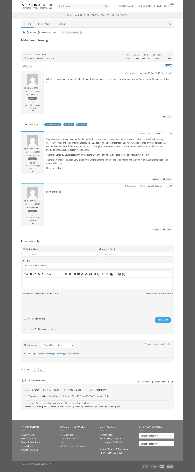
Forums (27, 24)
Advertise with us (29, 449)
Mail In (78, 15)
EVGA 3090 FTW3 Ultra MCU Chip (93, 396)
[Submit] (106, 6)
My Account (66, 434)
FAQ (103, 15)
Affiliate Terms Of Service (73, 446)
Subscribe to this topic (36, 319)
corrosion (82, 124)
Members (61, 24)
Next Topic (166, 344)
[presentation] (26, 274)
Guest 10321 (33, 88)
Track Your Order (69, 438)
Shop (86, 15)
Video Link (145, 154)
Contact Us (122, 15)
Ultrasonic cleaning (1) (46, 354)
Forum (110, 15)
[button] (26, 274)
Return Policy (27, 446)
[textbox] (149, 443)
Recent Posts (43, 24)
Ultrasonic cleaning (53, 124)
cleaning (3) (62, 354)
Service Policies (29, 438)
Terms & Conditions (31, 442)
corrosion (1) (73, 354)
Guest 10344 (33, 148)
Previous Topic (150, 344)
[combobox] (156, 443)
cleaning (69, 124)
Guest (40, 58)
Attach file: (27, 293)
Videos (95, 15)
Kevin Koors (54, 396)
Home (69, 15)
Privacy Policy (28, 434)
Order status (126, 6)
